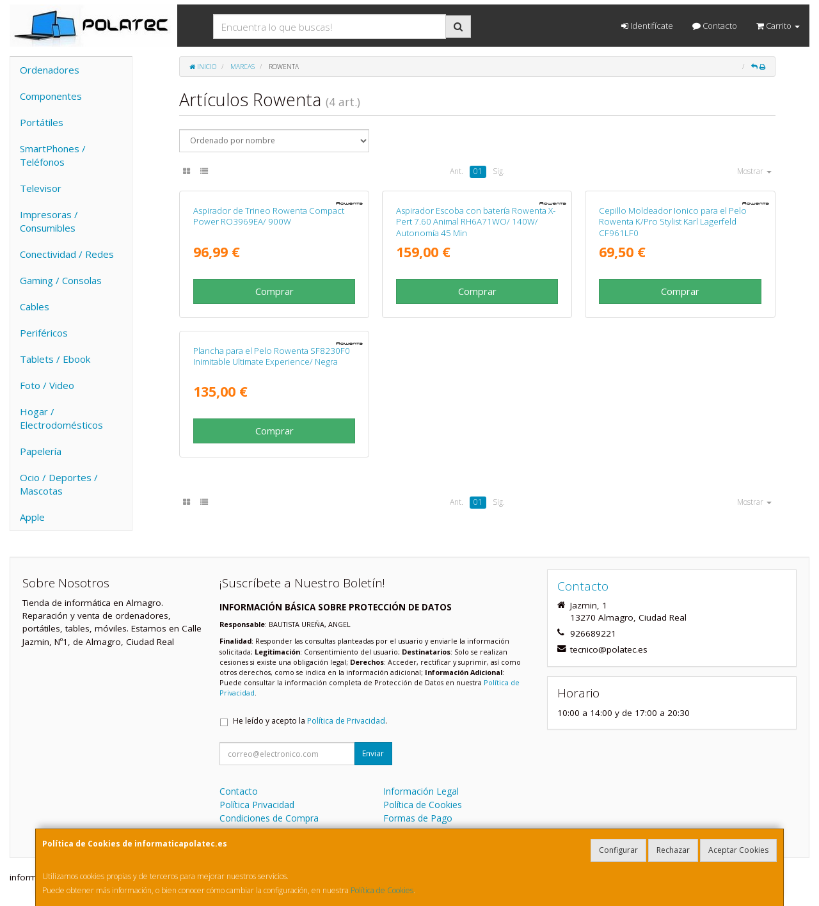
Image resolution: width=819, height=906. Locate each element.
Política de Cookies (382, 890)
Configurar (618, 850)
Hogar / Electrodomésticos (61, 418)
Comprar (274, 291)
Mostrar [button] (754, 171)
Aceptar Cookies (738, 850)
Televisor (40, 188)
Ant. (456, 171)
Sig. (499, 171)
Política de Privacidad (346, 720)
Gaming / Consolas (61, 280)
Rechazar (673, 850)
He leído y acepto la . (310, 720)
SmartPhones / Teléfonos (53, 155)
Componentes (51, 96)
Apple (32, 517)
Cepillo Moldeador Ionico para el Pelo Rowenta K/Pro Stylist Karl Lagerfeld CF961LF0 (673, 222)
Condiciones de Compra (269, 818)
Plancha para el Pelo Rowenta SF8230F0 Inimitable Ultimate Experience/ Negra (271, 356)
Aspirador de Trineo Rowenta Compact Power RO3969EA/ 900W (268, 216)
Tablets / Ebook (55, 359)
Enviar (373, 753)
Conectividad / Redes (67, 254)
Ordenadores (49, 69)
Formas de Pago (417, 818)
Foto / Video (47, 385)
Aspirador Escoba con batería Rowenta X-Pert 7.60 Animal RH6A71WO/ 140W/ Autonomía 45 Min (475, 222)
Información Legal (421, 791)
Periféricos (44, 332)
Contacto (714, 25)
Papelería (40, 451)
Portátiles (41, 122)
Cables (34, 306)
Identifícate (647, 25)
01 (477, 171)
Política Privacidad (256, 805)
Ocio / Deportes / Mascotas (59, 484)
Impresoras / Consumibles (49, 221)
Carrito (778, 25)
